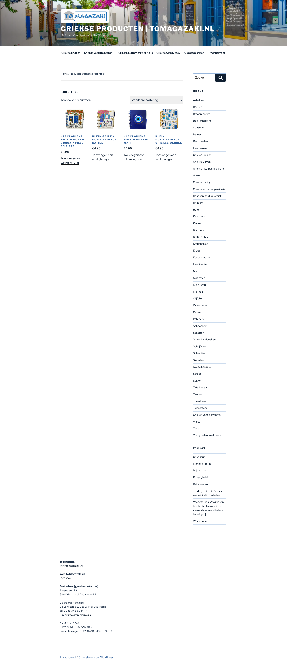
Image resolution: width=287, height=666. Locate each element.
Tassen (197, 394)
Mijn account (200, 470)
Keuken (197, 223)
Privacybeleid (201, 477)
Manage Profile (202, 463)
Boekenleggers (202, 120)
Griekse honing (201, 182)
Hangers (198, 202)
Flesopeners (200, 148)
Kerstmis (198, 230)
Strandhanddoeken (204, 339)
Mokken (198, 291)
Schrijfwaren (200, 346)
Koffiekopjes (200, 243)
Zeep (196, 428)
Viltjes (196, 421)
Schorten (198, 332)
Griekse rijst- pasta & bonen (209, 168)
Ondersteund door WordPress (96, 657)
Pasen (197, 312)
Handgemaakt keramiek (207, 195)
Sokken (197, 380)
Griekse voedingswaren (100, 52)
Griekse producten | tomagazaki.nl (138, 29)
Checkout (199, 456)
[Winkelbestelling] (156, 100)
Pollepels (198, 318)
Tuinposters (200, 407)
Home (64, 73)
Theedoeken (200, 401)
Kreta (196, 250)
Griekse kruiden (70, 52)
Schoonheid (200, 325)
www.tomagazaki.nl (71, 565)
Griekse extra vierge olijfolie (135, 52)
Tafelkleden (200, 387)
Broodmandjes (201, 113)
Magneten (199, 277)
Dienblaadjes (200, 141)
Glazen (197, 175)
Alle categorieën (196, 52)
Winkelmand (217, 52)
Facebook (65, 577)
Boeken (197, 106)
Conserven (199, 127)
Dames (197, 134)
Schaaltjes (199, 353)
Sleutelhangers (202, 366)
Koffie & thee (201, 237)
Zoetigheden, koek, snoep (208, 435)
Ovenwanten (200, 305)
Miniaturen (199, 284)
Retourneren (200, 484)
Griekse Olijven (202, 161)
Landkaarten (200, 264)
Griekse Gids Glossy (168, 52)
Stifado (197, 373)
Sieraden (198, 360)
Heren (196, 209)
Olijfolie (197, 298)
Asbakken (199, 100)
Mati (195, 271)
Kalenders (199, 216)
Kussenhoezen (201, 257)
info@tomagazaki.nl (79, 614)
